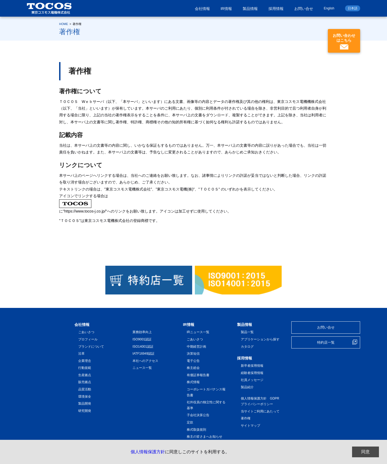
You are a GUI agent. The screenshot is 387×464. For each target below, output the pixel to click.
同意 (365, 451)
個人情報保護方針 (148, 451)
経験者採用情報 (252, 373)
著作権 (245, 418)
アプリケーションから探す (260, 339)
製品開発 (84, 403)
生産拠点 (84, 375)
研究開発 (84, 411)
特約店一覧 (326, 342)
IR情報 (226, 8)
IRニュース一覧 (198, 332)
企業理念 (84, 361)
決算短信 (193, 353)
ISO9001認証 (142, 339)
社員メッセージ (252, 380)
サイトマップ (250, 425)
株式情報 (193, 382)
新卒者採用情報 (252, 366)
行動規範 (84, 368)
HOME (63, 24)
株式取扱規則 (196, 429)
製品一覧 (247, 332)
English (329, 8)
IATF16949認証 (143, 353)
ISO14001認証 (142, 346)
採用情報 (276, 8)
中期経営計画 (196, 346)
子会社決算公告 (198, 415)
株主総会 (193, 368)
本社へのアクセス (145, 361)
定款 (190, 422)
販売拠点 (84, 382)
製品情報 (250, 8)
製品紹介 (247, 387)
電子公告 (193, 361)
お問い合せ (303, 8)
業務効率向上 (142, 332)
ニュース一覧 (142, 368)
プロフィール (88, 339)
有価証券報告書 (198, 375)
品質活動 (84, 389)
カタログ (247, 346)
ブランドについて (91, 346)
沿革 (81, 353)
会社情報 (202, 8)
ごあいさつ (86, 332)
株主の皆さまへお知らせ (204, 436)
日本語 (352, 8)
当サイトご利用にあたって (260, 411)
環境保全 (84, 396)
